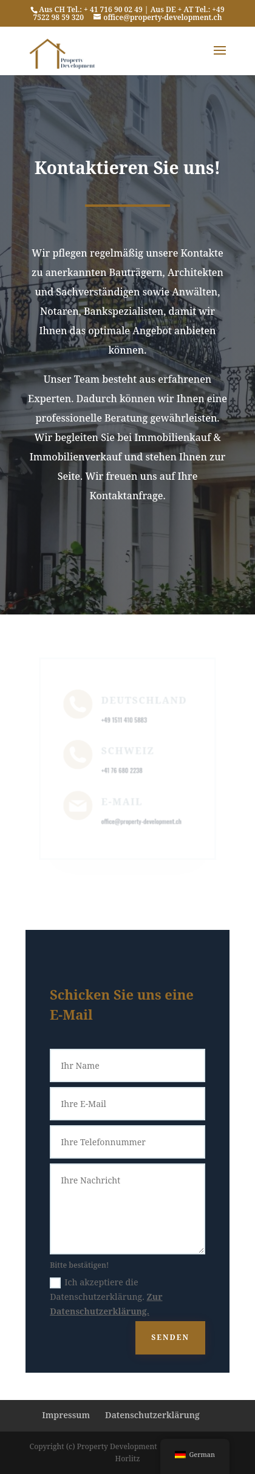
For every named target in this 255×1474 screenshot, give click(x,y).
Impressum (66, 1415)
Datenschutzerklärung (152, 1415)
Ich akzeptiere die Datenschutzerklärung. (106, 1296)
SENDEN (170, 1337)
